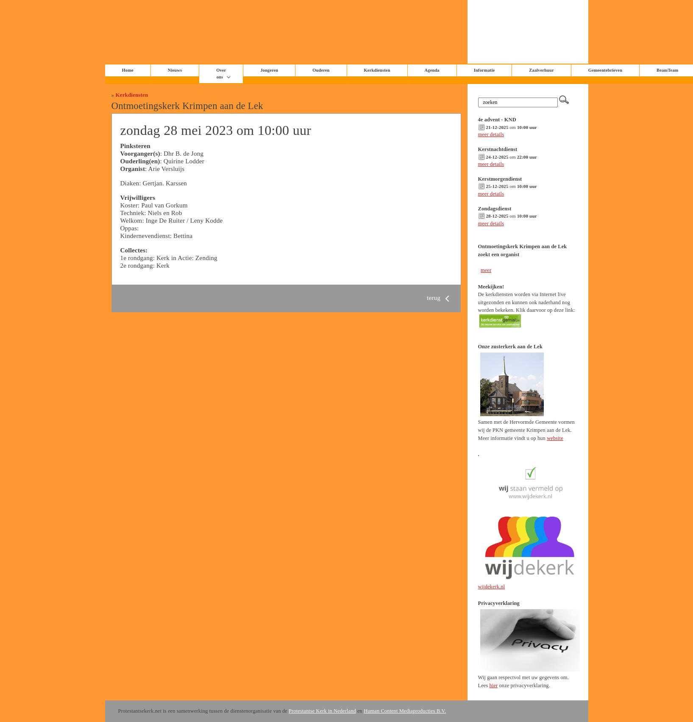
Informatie (484, 70)
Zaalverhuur (541, 70)
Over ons (221, 73)
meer (486, 270)
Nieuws (175, 70)
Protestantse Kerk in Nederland (322, 711)
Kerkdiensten (377, 70)
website (555, 438)
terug (439, 297)
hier (494, 685)
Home (128, 70)
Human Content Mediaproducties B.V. (405, 711)
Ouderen (320, 70)
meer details (491, 134)
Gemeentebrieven (605, 70)
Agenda (432, 70)
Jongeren (269, 70)
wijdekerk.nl (491, 587)
